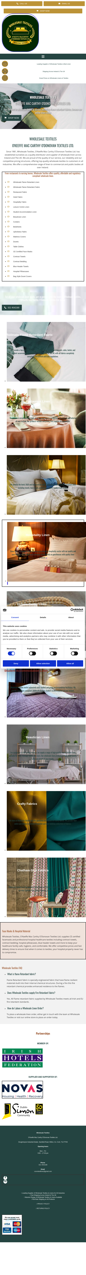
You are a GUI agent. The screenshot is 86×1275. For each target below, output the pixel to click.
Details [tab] (43, 617)
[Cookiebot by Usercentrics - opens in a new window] (72, 610)
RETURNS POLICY (43, 1208)
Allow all (70, 663)
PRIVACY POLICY (43, 1204)
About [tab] (71, 617)
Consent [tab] (15, 617)
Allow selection (43, 663)
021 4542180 (43, 1165)
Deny (16, 663)
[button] (21, 3)
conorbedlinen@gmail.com (43, 1171)
